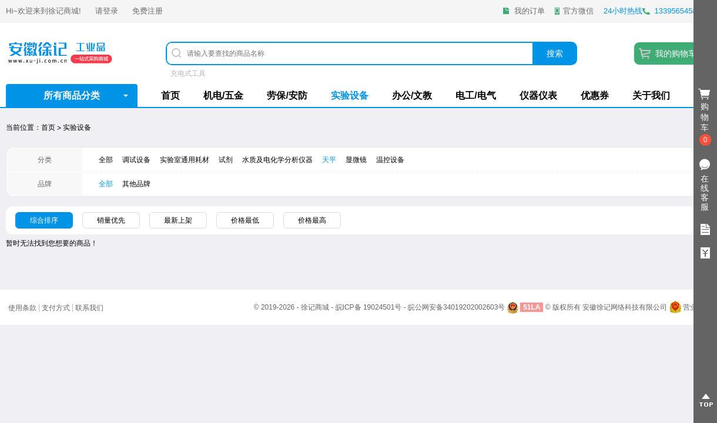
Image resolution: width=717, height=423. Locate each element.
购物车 (705, 117)
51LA (531, 307)
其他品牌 (136, 184)
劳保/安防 (287, 95)
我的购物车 (675, 53)
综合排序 (44, 220)
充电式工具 (188, 73)
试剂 (226, 160)
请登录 (106, 10)
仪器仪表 (538, 95)
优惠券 (595, 95)
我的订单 (529, 10)
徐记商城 (63, 10)
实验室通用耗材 (184, 160)
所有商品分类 (71, 95)
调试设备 (136, 160)
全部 (106, 160)
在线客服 (705, 193)
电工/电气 (475, 95)
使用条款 (22, 308)
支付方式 (56, 308)
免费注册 (147, 10)
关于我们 (651, 95)
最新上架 (178, 220)
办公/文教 (412, 95)
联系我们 (89, 308)
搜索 (555, 53)
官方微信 (578, 10)
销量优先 (111, 220)
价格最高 (312, 220)
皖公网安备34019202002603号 (456, 307)
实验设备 (349, 95)
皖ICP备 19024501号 (369, 307)
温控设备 (390, 160)
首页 (170, 95)
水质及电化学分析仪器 (277, 160)
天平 (329, 160)
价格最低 (245, 220)
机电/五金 (223, 95)
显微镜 (356, 160)
